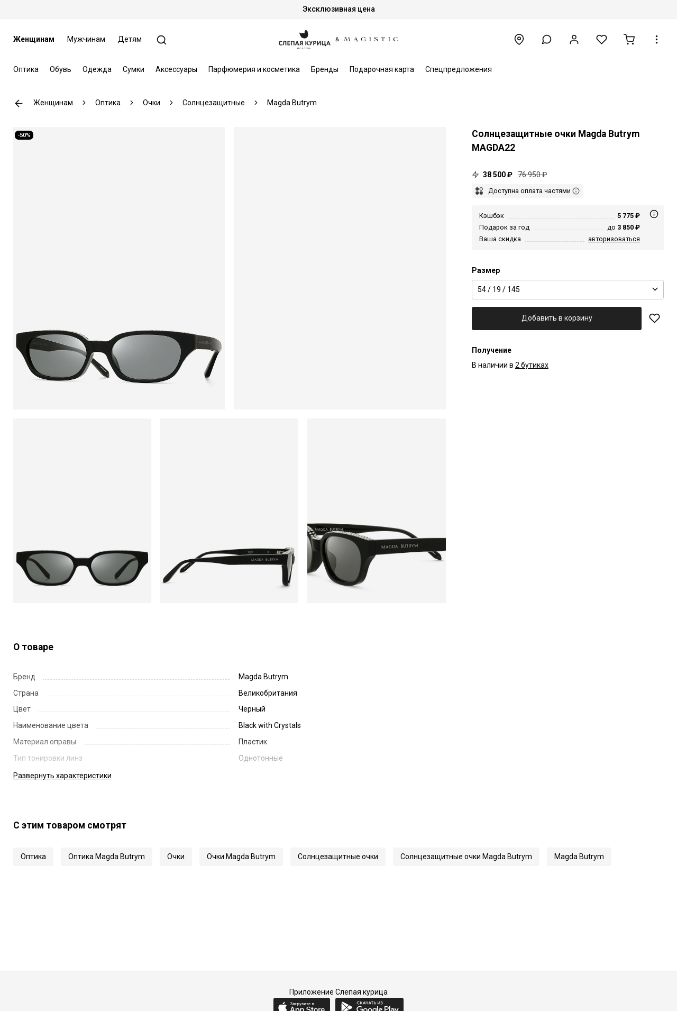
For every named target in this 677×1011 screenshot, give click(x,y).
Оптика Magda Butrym (106, 856)
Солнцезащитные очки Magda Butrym (466, 856)
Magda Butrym (579, 856)
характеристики (62, 775)
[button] (547, 39)
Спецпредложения (458, 69)
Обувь (60, 69)
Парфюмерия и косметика (254, 69)
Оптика (26, 69)
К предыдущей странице (18, 103)
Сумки (133, 69)
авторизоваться (614, 239)
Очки (176, 856)
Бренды (324, 69)
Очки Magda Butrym (241, 856)
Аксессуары (176, 69)
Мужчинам (86, 39)
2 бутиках (531, 365)
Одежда (97, 69)
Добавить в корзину (557, 318)
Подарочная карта (382, 69)
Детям (130, 39)
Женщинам (33, 39)
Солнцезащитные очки (338, 856)
